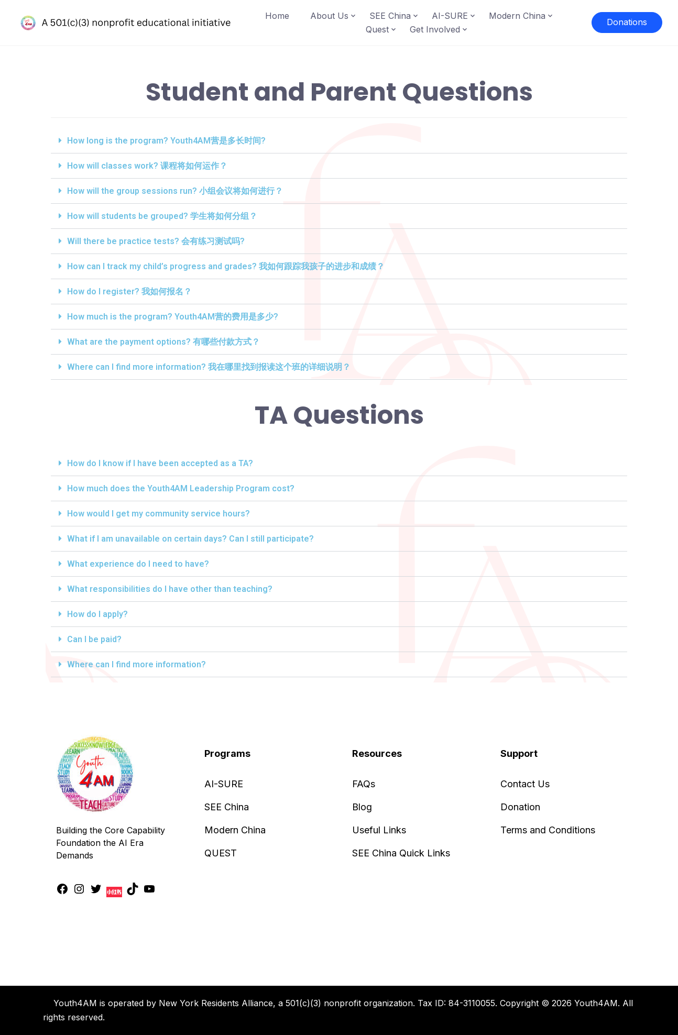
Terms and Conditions (547, 829)
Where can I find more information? (136, 664)
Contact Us (525, 783)
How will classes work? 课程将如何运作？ (147, 166)
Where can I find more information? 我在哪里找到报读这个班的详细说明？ (209, 367)
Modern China (517, 15)
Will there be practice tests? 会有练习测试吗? (156, 241)
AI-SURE (450, 15)
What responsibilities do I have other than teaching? (169, 589)
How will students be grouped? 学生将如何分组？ (162, 216)
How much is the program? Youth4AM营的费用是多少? (172, 317)
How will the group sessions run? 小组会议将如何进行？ (175, 191)
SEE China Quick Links (401, 852)
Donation (520, 806)
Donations (627, 22)
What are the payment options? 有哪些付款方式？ (163, 342)
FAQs (363, 783)
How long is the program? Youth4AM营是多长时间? (166, 141)
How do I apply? (97, 614)
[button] (339, 140)
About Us (329, 15)
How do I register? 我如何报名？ (129, 291)
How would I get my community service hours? (158, 514)
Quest (377, 29)
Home (277, 15)
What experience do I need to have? (138, 564)
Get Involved (435, 29)
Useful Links (379, 829)
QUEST (220, 852)
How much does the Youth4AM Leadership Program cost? (180, 488)
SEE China (390, 15)
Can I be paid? (94, 639)
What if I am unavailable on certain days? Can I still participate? (190, 539)
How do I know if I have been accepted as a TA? (160, 463)
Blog (362, 806)
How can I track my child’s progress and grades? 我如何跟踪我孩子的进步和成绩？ (226, 266)
